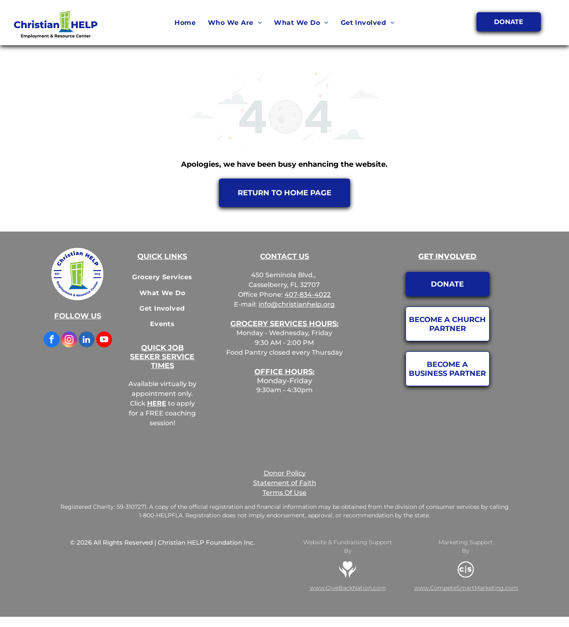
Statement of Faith (284, 483)
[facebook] (52, 340)
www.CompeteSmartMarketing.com (466, 588)
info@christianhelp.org (296, 304)
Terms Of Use (284, 493)
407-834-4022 (307, 294)
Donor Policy (285, 473)
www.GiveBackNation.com (348, 588)
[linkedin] (87, 340)
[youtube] (104, 340)
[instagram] (69, 340)
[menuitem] (185, 23)
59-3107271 (131, 506)
